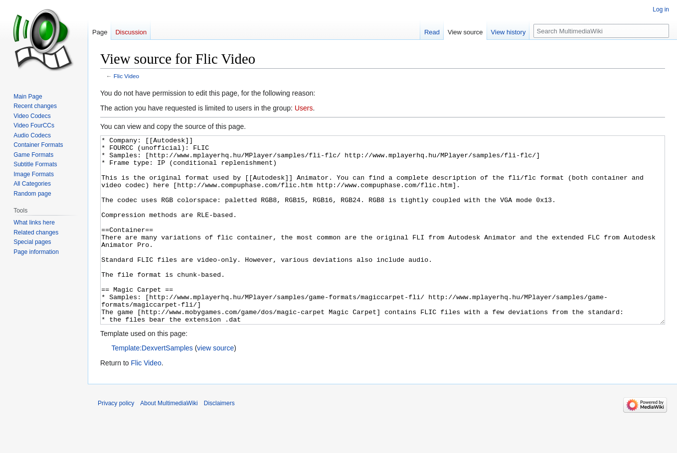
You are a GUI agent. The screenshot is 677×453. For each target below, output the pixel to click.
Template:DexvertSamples (151, 385)
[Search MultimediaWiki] (601, 31)
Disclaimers (219, 440)
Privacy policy (116, 440)
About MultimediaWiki (168, 440)
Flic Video (126, 76)
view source (215, 385)
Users (304, 108)
